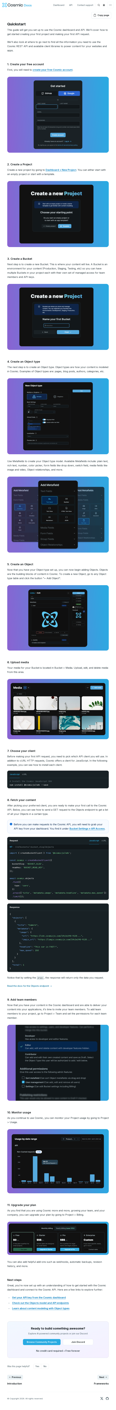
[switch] (103, 5)
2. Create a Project (19, 164)
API (70, 5)
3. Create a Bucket (19, 258)
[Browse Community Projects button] (42, 1342)
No (45, 1366)
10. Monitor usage (19, 1112)
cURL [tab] (24, 774)
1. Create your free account (25, 64)
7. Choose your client (21, 750)
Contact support (85, 5)
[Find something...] (99, 5)
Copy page (101, 15)
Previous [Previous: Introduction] (14, 1377)
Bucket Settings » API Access (87, 828)
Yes (37, 1366)
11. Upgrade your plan (21, 1205)
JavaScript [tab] (15, 774)
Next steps (14, 1279)
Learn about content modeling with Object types (40, 1308)
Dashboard (58, 5)
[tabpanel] (58, 783)
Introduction (14, 1383)
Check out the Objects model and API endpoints (40, 1302)
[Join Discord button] (78, 1342)
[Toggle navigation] (110, 5)
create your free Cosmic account (52, 69)
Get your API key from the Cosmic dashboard (39, 1297)
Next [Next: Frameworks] (103, 1377)
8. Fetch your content (21, 800)
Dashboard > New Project (61, 169)
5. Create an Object (20, 564)
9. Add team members (22, 999)
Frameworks (101, 1383)
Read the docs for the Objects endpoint (29, 986)
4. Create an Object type (23, 361)
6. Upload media (18, 662)
